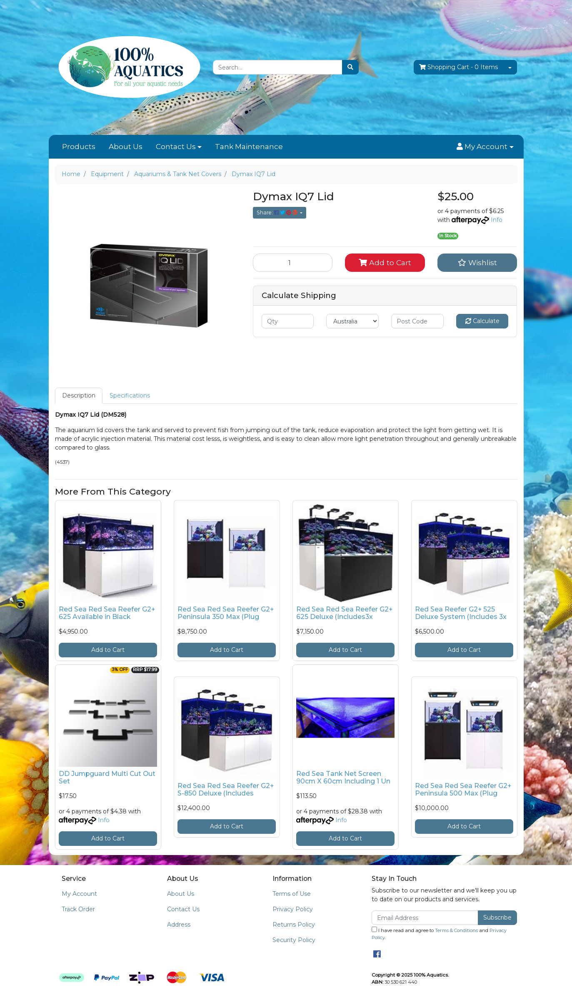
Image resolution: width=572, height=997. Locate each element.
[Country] (352, 321)
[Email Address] (425, 917)
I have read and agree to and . (439, 933)
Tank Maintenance (249, 146)
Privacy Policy (292, 909)
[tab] (78, 396)
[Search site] (350, 67)
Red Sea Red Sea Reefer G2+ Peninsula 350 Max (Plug (225, 613)
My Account (79, 894)
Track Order (78, 909)
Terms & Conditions (456, 930)
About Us (125, 146)
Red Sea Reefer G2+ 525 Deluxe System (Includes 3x (461, 613)
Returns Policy (293, 924)
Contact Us (176, 146)
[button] (485, 147)
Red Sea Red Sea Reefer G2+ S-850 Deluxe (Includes (225, 790)
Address (178, 924)
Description (78, 395)
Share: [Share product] (278, 212)
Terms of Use (291, 894)
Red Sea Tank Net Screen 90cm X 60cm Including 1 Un (343, 778)
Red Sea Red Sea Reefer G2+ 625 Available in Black (107, 613)
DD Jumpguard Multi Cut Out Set (107, 778)
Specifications (130, 395)
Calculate (482, 321)
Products (78, 146)
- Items (458, 67)
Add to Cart (385, 262)
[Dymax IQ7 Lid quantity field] (293, 263)
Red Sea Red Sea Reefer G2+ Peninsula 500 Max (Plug (463, 790)
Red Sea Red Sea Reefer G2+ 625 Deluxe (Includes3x (344, 613)
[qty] (288, 321)
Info (496, 220)
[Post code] (417, 321)
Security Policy (293, 940)
